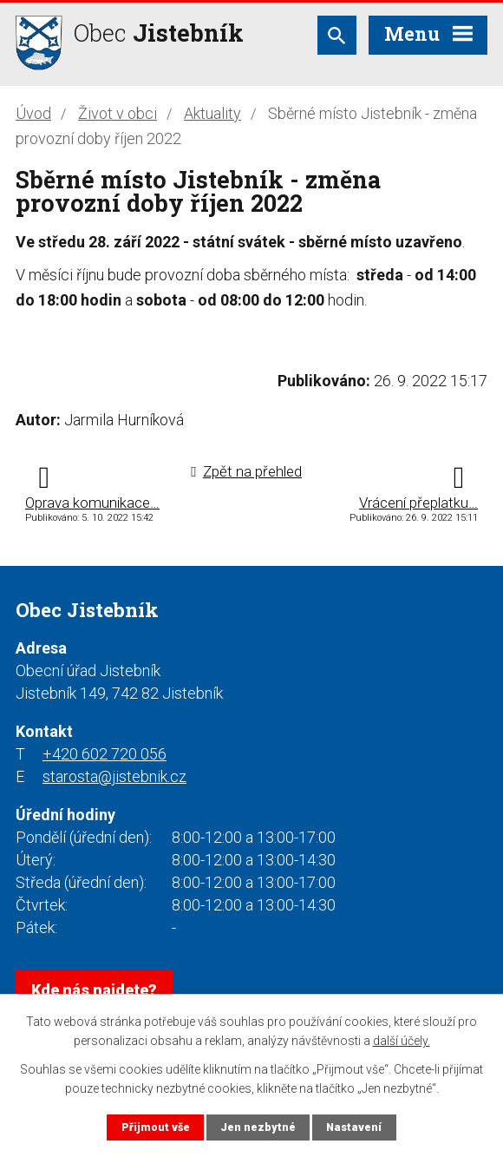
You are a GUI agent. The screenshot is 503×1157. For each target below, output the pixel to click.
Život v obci (117, 113)
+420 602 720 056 (104, 754)
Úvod (33, 113)
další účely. (401, 1041)
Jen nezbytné (258, 1127)
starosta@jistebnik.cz (114, 776)
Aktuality (212, 113)
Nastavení (354, 1127)
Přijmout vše (155, 1127)
